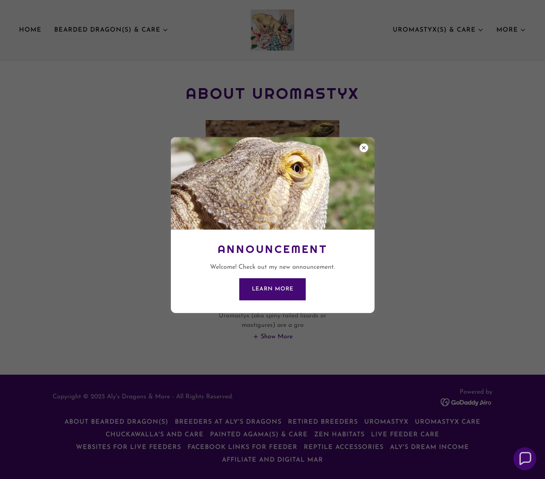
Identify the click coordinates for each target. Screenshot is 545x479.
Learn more (272, 289)
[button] (525, 459)
